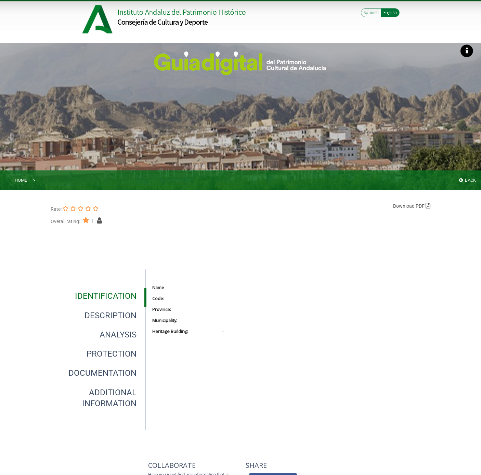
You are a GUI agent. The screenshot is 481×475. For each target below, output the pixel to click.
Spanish (371, 12)
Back (467, 180)
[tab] (106, 296)
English (390, 12)
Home (21, 180)
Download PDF (411, 206)
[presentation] (98, 296)
